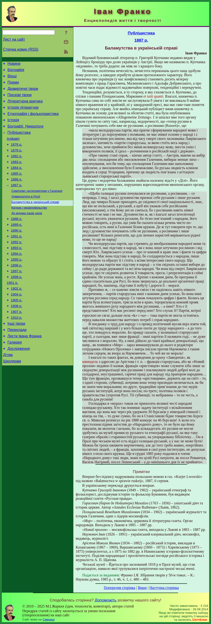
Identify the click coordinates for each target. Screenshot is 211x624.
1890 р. (16, 249)
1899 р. (16, 301)
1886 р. (16, 193)
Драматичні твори (22, 92)
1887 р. (16, 200)
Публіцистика (19, 141)
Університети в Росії (25, 212)
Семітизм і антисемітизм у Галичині (36, 206)
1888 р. (16, 236)
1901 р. (12, 308)
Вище (142, 588)
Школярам (12, 395)
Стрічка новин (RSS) (20, 49)
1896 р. (16, 288)
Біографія (15, 71)
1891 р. (16, 256)
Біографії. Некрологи (25, 134)
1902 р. (16, 314)
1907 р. (16, 340)
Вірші (12, 78)
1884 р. (16, 180)
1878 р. (16, 161)
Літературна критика (24, 106)
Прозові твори (19, 99)
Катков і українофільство (29, 224)
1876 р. (16, 154)
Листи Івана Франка (24, 368)
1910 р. (16, 347)
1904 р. (16, 321)
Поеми (13, 85)
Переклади (16, 361)
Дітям (8, 389)
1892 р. (16, 262)
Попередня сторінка (119, 588)
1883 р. (16, 174)
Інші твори (16, 354)
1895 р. (16, 282)
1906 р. (16, 334)
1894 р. (16, 275)
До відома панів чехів (26, 230)
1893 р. (16, 269)
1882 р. (16, 167)
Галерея (14, 375)
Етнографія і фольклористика (33, 120)
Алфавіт (13, 148)
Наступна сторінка (164, 588)
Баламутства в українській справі (35, 218)
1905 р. (16, 327)
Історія (13, 127)
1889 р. (16, 243)
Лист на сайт (14, 39)
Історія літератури (23, 113)
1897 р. (16, 295)
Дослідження (18, 382)
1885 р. (16, 187)
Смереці (49, 619)
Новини (13, 64)
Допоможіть (106, 600)
